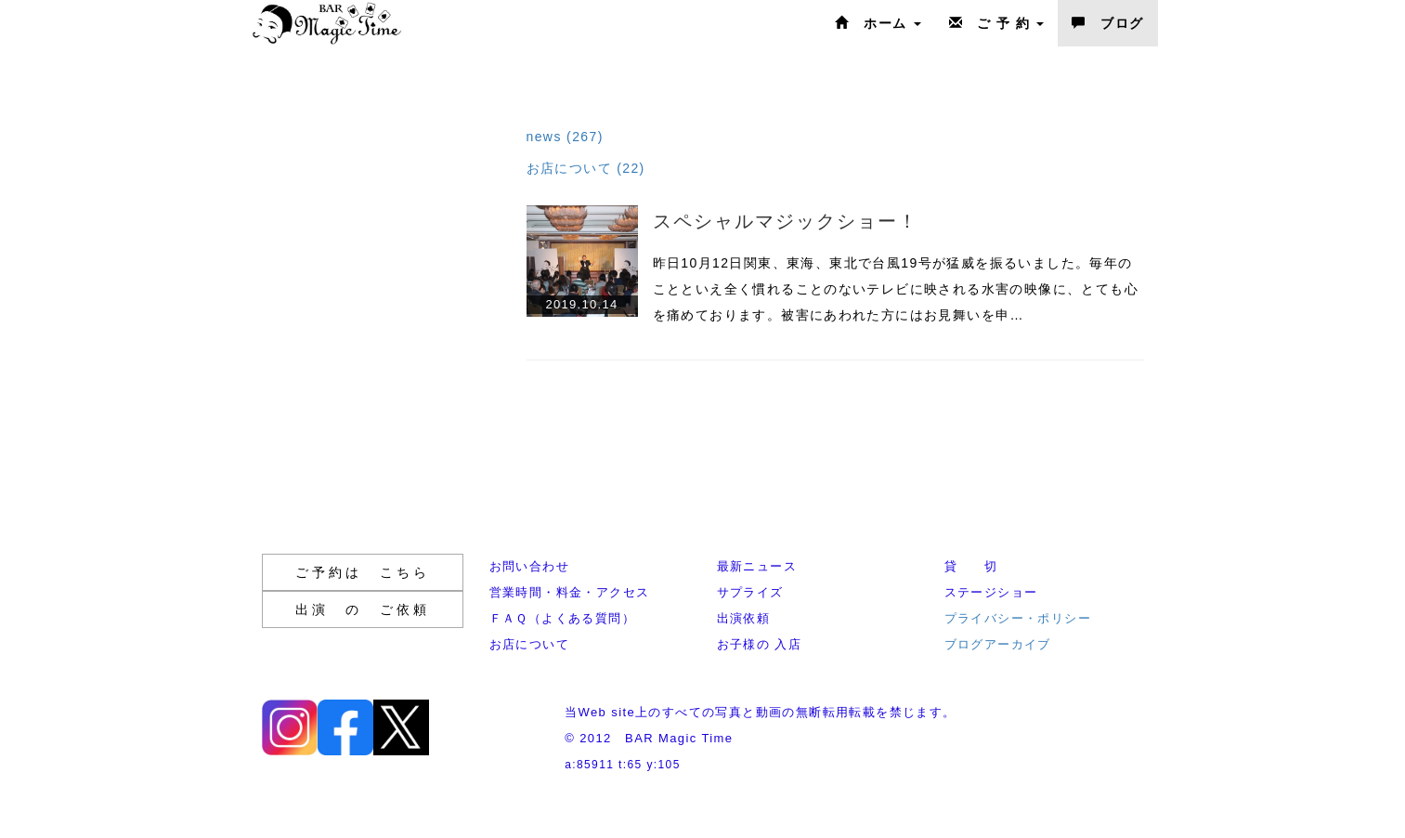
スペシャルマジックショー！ (785, 221)
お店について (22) (586, 168)
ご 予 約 (997, 23)
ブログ (1107, 23)
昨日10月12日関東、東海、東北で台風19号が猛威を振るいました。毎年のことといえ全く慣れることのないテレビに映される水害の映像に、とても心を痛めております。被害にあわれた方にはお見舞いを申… (896, 288)
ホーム (877, 23)
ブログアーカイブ (997, 644)
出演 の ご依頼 (363, 609)
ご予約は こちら (363, 572)
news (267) (565, 136)
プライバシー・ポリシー (1017, 618)
